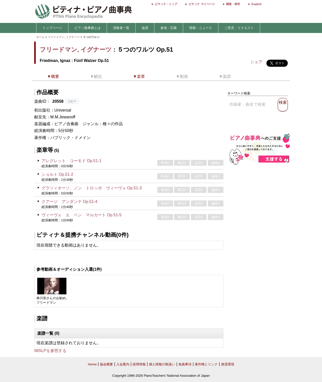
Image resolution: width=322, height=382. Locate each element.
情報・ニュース (200, 28)
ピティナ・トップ (166, 4)
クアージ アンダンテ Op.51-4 (69, 201)
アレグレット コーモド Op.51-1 (71, 161)
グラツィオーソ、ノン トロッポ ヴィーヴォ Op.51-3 (92, 188)
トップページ (52, 28)
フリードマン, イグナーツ (64, 37)
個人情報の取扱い (162, 364)
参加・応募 (168, 28)
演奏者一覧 (121, 28)
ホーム (40, 37)
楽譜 (145, 28)
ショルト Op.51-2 (57, 174)
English (257, 4)
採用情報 (139, 364)
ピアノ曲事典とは (87, 28)
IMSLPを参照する (50, 351)
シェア (256, 62)
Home (92, 364)
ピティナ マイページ (201, 4)
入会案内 (122, 364)
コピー (72, 101)
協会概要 (106, 364)
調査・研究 (233, 4)
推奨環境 (227, 364)
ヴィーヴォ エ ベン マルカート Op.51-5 (82, 215)
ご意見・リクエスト (239, 28)
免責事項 (184, 364)
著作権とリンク (206, 364)
